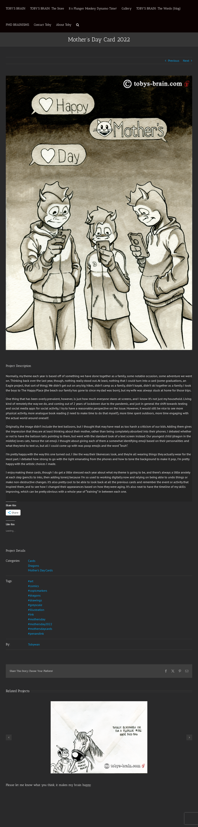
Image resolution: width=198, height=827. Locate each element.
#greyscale (35, 605)
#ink (31, 614)
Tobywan (34, 644)
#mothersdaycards (40, 629)
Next (186, 60)
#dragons (34, 595)
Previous (173, 60)
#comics (33, 586)
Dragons (33, 566)
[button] (77, 24)
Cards (31, 561)
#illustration (36, 610)
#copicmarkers (37, 590)
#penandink (36, 633)
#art (30, 581)
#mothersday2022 (40, 624)
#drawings (35, 600)
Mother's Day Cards (40, 570)
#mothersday (36, 619)
